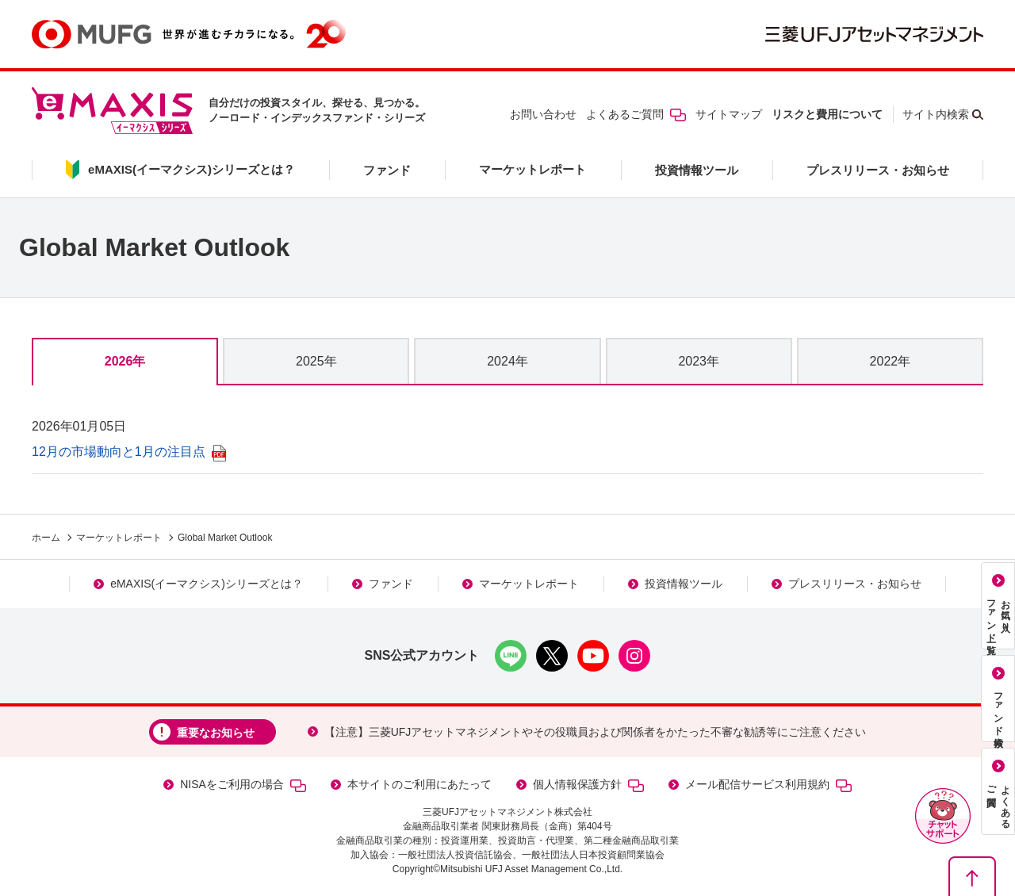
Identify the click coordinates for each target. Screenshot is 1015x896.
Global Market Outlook (225, 537)
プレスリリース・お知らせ (877, 170)
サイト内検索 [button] (935, 114)
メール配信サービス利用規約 (768, 784)
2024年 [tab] (507, 361)
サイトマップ (728, 114)
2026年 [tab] (125, 361)
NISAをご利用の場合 (243, 784)
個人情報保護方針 (588, 784)
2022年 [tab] (890, 361)
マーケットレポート (532, 169)
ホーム (46, 537)
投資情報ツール (696, 170)
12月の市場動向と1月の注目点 (129, 451)
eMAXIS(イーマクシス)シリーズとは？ (206, 583)
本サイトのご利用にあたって (419, 784)
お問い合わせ (543, 114)
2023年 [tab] (698, 361)
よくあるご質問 (636, 114)
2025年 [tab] (316, 361)
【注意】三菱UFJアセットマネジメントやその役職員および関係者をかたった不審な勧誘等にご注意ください (595, 732)
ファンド (387, 170)
